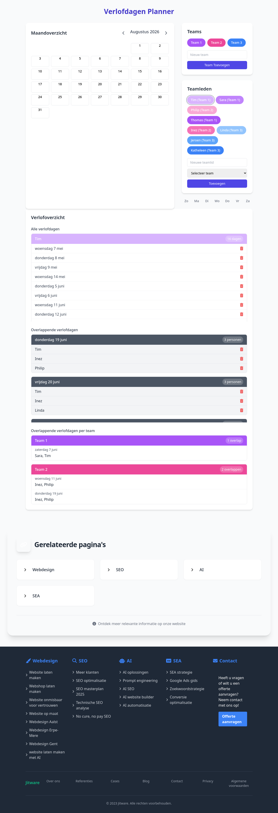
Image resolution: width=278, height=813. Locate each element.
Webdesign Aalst (42, 721)
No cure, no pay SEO (91, 716)
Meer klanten (85, 672)
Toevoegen (217, 183)
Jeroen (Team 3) (202, 140)
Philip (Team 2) (202, 110)
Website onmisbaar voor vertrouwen (44, 702)
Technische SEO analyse (87, 705)
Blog (146, 781)
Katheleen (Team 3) (205, 150)
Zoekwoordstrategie (185, 688)
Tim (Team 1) (200, 100)
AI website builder (136, 697)
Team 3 (236, 42)
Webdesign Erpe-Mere (42, 733)
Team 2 (216, 42)
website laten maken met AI (45, 755)
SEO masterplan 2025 (87, 691)
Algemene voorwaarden (239, 783)
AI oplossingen (133, 672)
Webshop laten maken (40, 688)
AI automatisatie (135, 705)
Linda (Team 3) (231, 130)
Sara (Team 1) (229, 100)
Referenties (84, 781)
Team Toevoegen (217, 65)
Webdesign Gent (42, 743)
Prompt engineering (138, 680)
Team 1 (196, 42)
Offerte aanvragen (232, 719)
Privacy (207, 781)
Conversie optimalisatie (179, 699)
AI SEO (126, 688)
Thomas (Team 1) (204, 120)
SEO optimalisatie (89, 680)
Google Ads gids (182, 680)
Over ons (53, 781)
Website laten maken (39, 675)
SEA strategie (179, 672)
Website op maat (42, 713)
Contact (177, 781)
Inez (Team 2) (201, 130)
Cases (115, 781)
